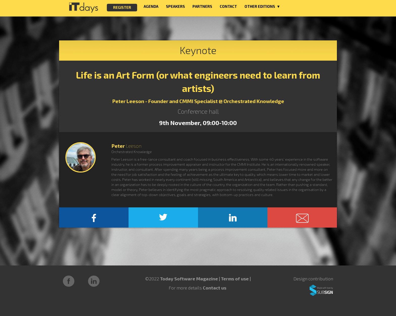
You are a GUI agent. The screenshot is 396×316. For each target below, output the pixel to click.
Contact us (214, 287)
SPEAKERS (175, 6)
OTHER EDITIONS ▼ (262, 6)
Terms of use (235, 278)
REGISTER (122, 7)
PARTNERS (202, 6)
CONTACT (228, 6)
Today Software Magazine (189, 278)
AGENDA (151, 6)
